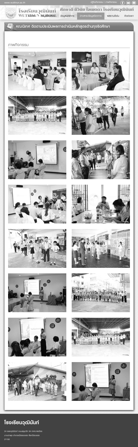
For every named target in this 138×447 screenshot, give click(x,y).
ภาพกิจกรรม (111, 2)
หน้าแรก (64, 14)
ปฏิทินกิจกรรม (97, 2)
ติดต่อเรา (131, 14)
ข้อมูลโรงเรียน (75, 14)
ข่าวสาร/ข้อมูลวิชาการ (104, 14)
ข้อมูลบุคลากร (89, 14)
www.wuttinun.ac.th (14, 2)
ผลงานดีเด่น (120, 14)
